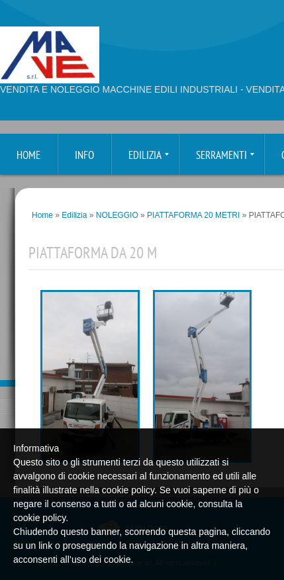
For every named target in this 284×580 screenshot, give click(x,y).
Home (28, 156)
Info (84, 156)
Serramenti (225, 156)
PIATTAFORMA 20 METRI (193, 215)
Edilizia (148, 156)
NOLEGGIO (117, 215)
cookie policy (39, 517)
